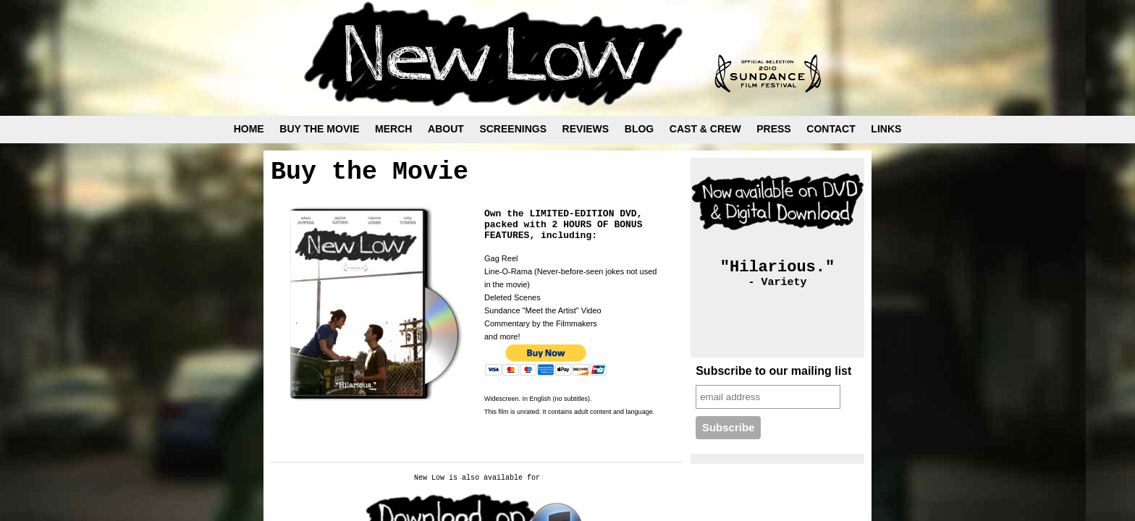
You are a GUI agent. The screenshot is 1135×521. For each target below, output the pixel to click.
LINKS (886, 129)
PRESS (773, 129)
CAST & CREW (705, 129)
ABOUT (446, 129)
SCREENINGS (513, 129)
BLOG (639, 129)
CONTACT (830, 129)
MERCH (393, 129)
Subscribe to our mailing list (773, 371)
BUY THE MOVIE (319, 129)
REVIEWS (585, 129)
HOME (249, 129)
